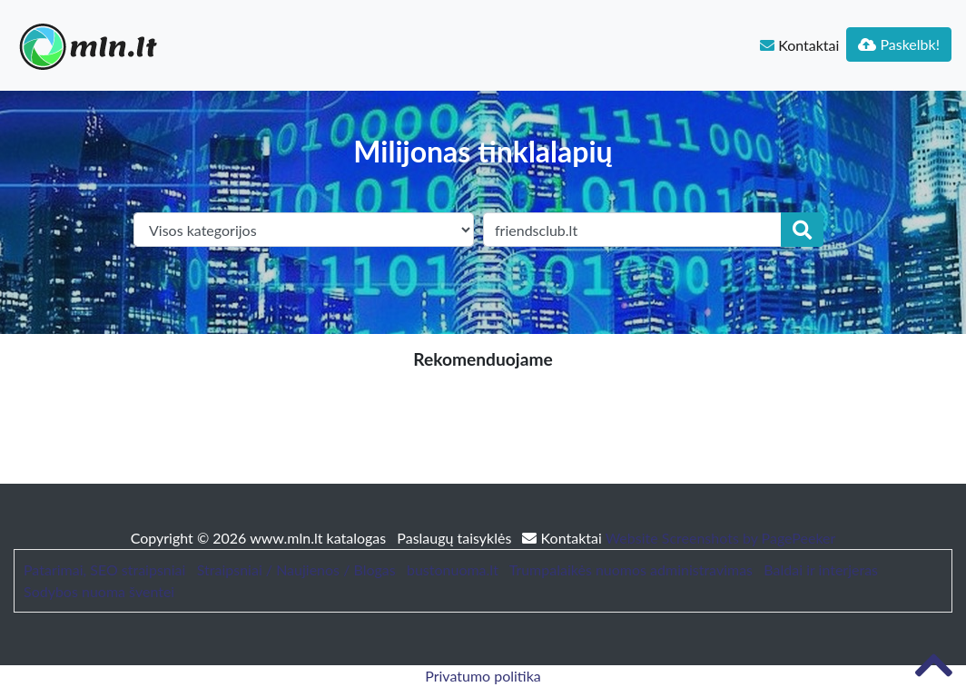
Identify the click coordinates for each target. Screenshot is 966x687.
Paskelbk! (899, 44)
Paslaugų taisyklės (456, 537)
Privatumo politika (483, 675)
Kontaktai (799, 45)
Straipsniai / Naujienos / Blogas (296, 569)
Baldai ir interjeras (821, 569)
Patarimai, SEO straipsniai (104, 569)
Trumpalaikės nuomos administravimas (631, 569)
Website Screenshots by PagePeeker (721, 537)
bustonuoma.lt (452, 569)
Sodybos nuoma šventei (99, 591)
